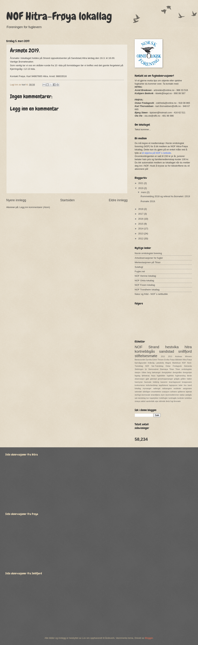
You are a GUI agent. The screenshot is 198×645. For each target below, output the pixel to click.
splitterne (181, 392)
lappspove (173, 385)
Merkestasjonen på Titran (148, 262)
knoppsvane (187, 382)
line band (188, 385)
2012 (141, 238)
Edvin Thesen (158, 360)
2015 (141, 223)
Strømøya (164, 369)
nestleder (177, 388)
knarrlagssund (175, 382)
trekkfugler (163, 398)
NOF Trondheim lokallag (147, 289)
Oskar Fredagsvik (174, 366)
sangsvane (187, 388)
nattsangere (167, 388)
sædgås (188, 395)
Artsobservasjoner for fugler (149, 258)
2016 (141, 218)
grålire (183, 379)
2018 (141, 209)
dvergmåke (177, 372)
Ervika (166, 360)
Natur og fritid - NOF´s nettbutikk (151, 294)
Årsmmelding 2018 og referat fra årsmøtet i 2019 (165, 196)
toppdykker (154, 398)
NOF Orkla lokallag (144, 280)
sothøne (173, 392)
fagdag (137, 376)
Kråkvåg (151, 363)
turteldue (188, 398)
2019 (141, 188)
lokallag (138, 388)
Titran (171, 369)
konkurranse (140, 385)
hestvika (172, 347)
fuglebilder (161, 376)
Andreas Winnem (183, 356)
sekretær (138, 392)
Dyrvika (149, 360)
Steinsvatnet (153, 369)
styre (163, 395)
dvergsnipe (187, 372)
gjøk (147, 379)
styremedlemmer (172, 395)
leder (181, 385)
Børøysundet (140, 360)
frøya (153, 376)
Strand (153, 347)
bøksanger (156, 372)
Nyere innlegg (16, 200)
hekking (156, 382)
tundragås (172, 398)
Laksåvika (160, 363)
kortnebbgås (145, 351)
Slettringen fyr (141, 369)
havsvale (147, 382)
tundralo (180, 398)
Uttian (143, 372)
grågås (176, 379)
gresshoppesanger (165, 379)
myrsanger (147, 388)
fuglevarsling (180, 376)
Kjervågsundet (140, 363)
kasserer (164, 382)
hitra (188, 347)
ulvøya (137, 401)
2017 (141, 213)
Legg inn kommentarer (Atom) (34, 207)
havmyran (139, 382)
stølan (182, 395)
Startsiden (67, 200)
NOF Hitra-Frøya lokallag (59, 16)
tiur (147, 398)
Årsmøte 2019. (147, 201)
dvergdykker (167, 372)
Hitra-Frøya (187, 360)
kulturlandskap (152, 385)
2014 (141, 228)
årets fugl (169, 401)
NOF (138, 347)
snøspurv (165, 392)
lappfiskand (163, 385)
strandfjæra (155, 395)
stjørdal (189, 392)
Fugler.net (140, 271)
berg (149, 372)
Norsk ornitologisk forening (148, 253)
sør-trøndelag (140, 398)
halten (189, 379)
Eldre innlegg (118, 200)
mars (144, 192)
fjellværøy (146, 376)
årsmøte (177, 401)
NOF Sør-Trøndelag (154, 366)
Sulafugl (139, 267)
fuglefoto (170, 376)
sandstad (166, 351)
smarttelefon (156, 392)
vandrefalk (150, 401)
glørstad (153, 379)
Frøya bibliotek (176, 360)
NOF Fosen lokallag (145, 285)
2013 (141, 233)
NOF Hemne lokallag (145, 276)
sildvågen (147, 392)
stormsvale (145, 395)
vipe (156, 401)
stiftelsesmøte (146, 356)
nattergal (156, 388)
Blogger (149, 638)
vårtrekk (162, 401)
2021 (141, 183)
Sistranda (188, 366)
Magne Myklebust (173, 363)
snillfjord (185, 351)
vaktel (143, 401)
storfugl (138, 395)
